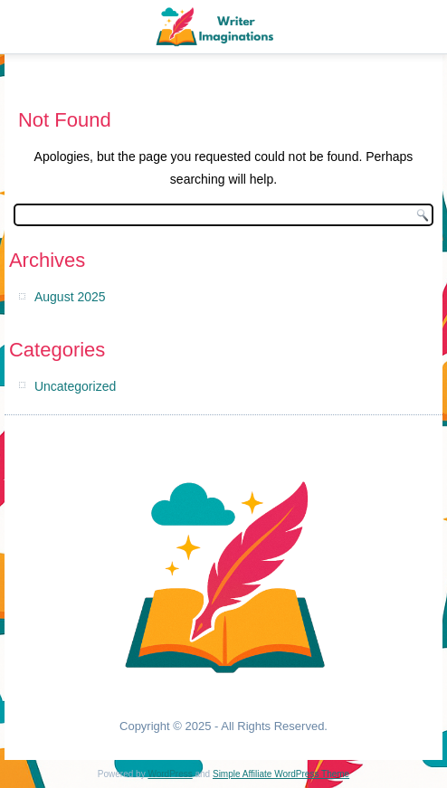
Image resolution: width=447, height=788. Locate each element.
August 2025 (70, 297)
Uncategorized (75, 386)
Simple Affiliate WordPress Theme (281, 774)
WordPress (169, 774)
